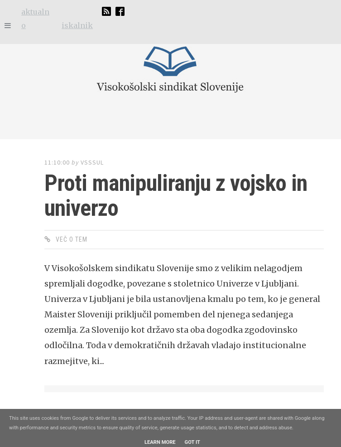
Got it (192, 442)
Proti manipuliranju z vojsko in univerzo (175, 195)
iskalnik (77, 25)
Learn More (160, 442)
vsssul (92, 162)
